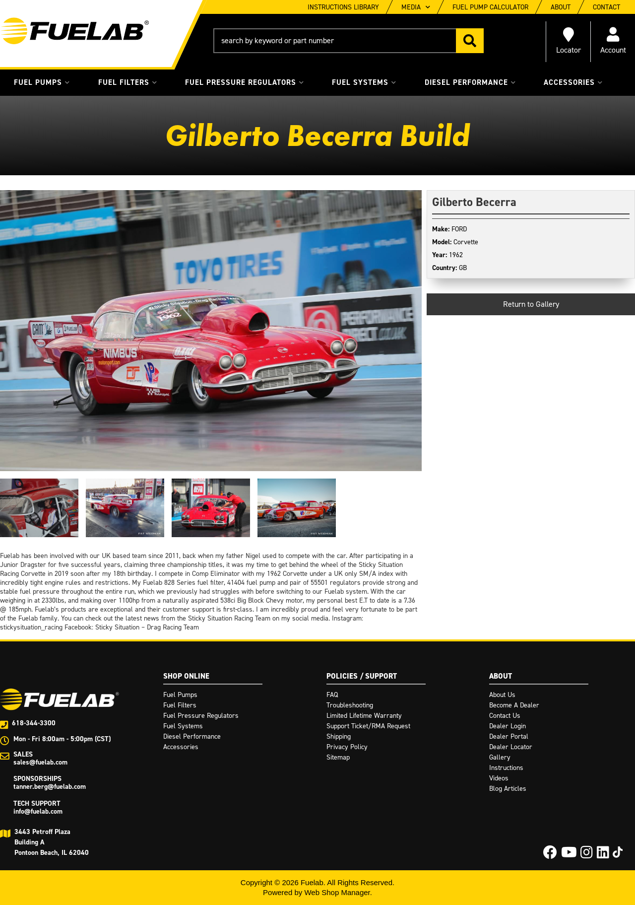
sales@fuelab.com (40, 762)
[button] (348, 40)
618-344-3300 (34, 723)
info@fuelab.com (38, 811)
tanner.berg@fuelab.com (49, 786)
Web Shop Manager (337, 892)
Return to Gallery (531, 304)
